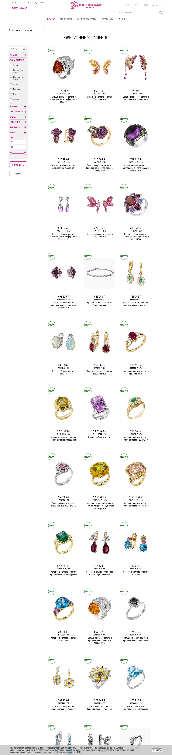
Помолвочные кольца (18, 78)
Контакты (15, 3)
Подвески (16, 89)
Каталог (51, 19)
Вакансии (64, 713)
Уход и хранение (111, 708)
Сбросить (18, 173)
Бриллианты (66, 19)
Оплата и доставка (36, 3)
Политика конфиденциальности (147, 698)
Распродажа (107, 19)
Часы (85, 713)
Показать (18, 164)
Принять (157, 750)
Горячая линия (140, 693)
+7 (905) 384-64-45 (19, 8)
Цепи (15, 94)
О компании (65, 693)
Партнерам (65, 703)
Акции (122, 19)
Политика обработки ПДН (69, 752)
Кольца (15, 65)
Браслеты (16, 99)
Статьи (63, 698)
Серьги (15, 84)
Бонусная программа (113, 698)
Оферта (137, 703)
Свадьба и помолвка (86, 19)
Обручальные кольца (18, 71)
